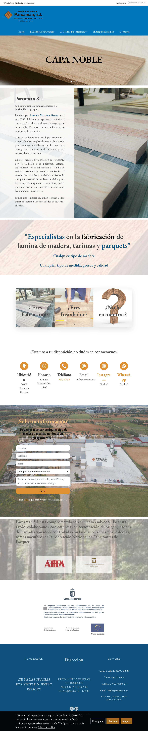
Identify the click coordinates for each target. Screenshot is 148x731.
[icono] (104, 366)
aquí (31, 499)
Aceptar (126, 721)
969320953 (64, 379)
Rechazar (113, 721)
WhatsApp (9, 2)
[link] (23, 17)
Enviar (43, 491)
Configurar (98, 721)
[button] (73, 32)
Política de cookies (46, 727)
